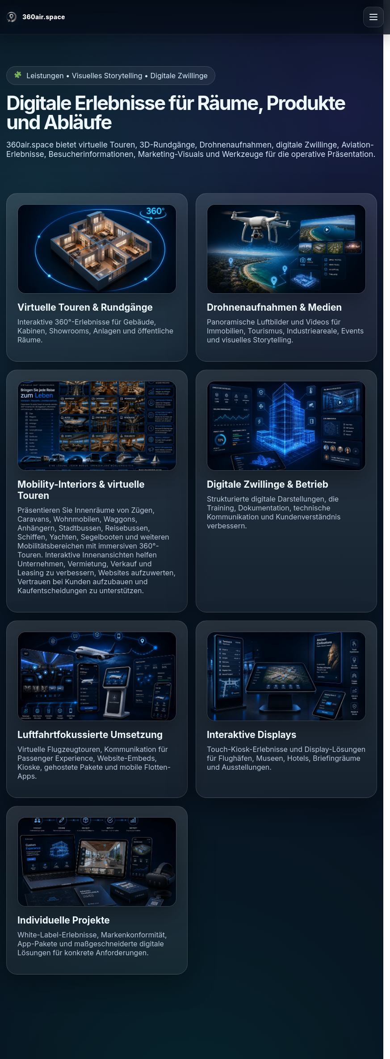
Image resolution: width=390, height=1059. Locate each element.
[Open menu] (373, 17)
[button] (96, 249)
